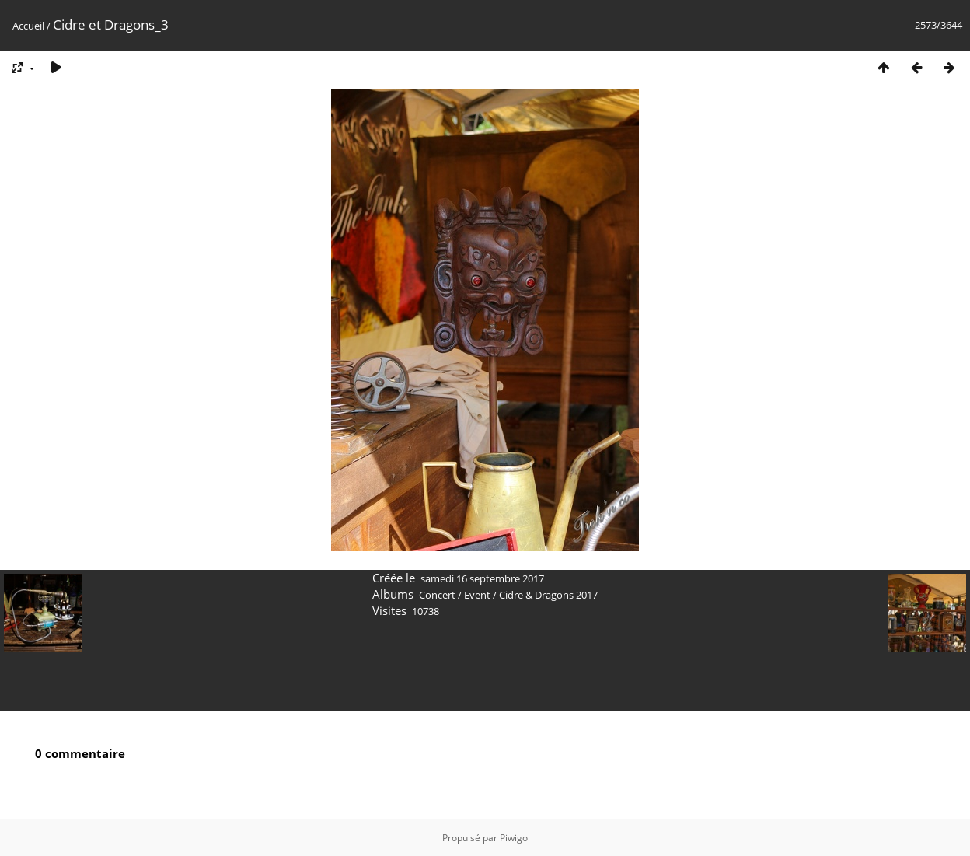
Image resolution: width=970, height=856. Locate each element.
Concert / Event (454, 595)
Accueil (28, 26)
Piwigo (514, 837)
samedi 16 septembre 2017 (482, 578)
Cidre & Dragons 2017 (548, 595)
